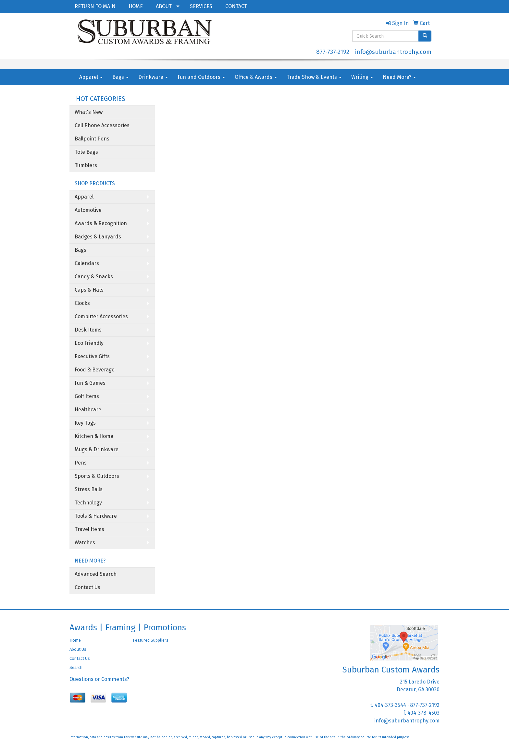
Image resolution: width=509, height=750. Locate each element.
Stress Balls (89, 489)
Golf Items (87, 396)
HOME (136, 6)
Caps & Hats (89, 290)
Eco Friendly (89, 343)
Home (75, 640)
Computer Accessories (101, 316)
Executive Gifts (92, 356)
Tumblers (86, 165)
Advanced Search (96, 574)
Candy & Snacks (94, 276)
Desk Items (88, 330)
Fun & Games (90, 383)
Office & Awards (256, 77)
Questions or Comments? (99, 679)
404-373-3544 (390, 705)
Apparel (91, 77)
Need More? (399, 77)
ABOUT (164, 6)
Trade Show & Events (314, 77)
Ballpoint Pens (92, 139)
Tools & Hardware (96, 516)
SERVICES (201, 6)
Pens (81, 463)
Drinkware (153, 77)
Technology (88, 503)
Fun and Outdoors (201, 77)
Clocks (82, 303)
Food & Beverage (95, 370)
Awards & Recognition (101, 223)
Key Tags (85, 423)
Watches (85, 542)
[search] (424, 36)
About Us (77, 649)
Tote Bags (86, 152)
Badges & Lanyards (98, 237)
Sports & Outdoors (97, 476)
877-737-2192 (332, 51)
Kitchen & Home (94, 436)
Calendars (87, 263)
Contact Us (87, 587)
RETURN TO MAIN (95, 6)
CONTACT (236, 6)
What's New (89, 112)
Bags (120, 77)
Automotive (88, 210)
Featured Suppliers (150, 640)
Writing (362, 77)
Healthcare (88, 409)
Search (75, 667)
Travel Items (89, 529)
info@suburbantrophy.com (393, 51)
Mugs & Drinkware (96, 449)
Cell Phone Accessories (102, 125)
